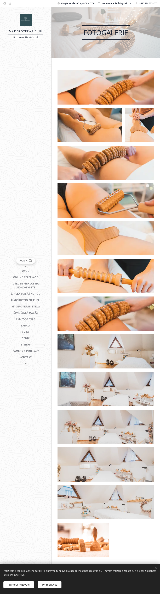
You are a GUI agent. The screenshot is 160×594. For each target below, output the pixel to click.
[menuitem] (25, 271)
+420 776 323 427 (148, 3)
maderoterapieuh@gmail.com (117, 3)
